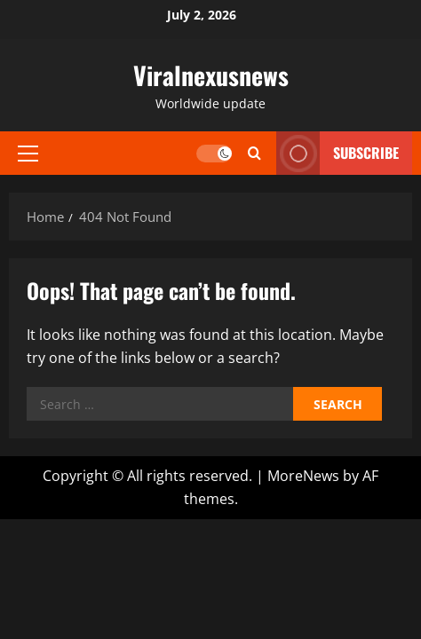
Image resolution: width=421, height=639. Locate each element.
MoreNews (303, 475)
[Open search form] (254, 153)
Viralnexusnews (211, 75)
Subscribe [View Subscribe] (337, 153)
